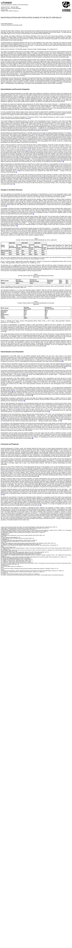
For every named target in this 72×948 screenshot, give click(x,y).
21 (5, 331)
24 (63, 361)
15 (44, 177)
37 (6, 471)
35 (26, 429)
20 (17, 225)
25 (65, 367)
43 (55, 514)
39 (39, 484)
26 (27, 375)
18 (6, 206)
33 (4, 418)
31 (19, 409)
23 (45, 346)
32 (49, 411)
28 (12, 391)
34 (61, 421)
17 (22, 202)
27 (54, 382)
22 (64, 338)
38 (38, 476)
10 (30, 147)
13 (63, 161)
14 (16, 172)
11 (27, 150)
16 (14, 184)
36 (32, 438)
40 (4, 494)
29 (32, 395)
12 (15, 152)
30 (24, 400)
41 (59, 499)
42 (40, 505)
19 (33, 213)
